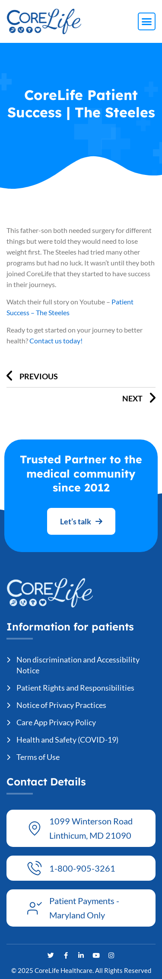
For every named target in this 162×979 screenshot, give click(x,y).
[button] (147, 22)
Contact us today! (56, 340)
